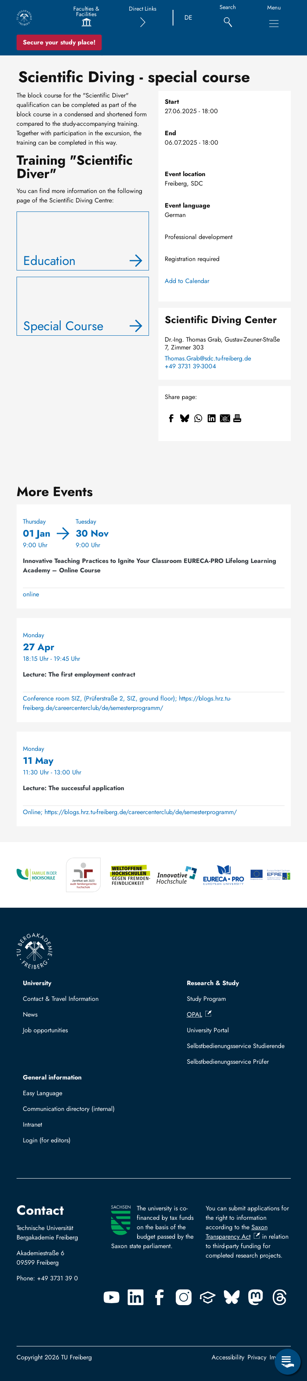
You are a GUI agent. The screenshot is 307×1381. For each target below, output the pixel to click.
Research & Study (213, 982)
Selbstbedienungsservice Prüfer (228, 1061)
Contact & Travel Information (61, 998)
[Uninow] (208, 1297)
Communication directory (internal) (69, 1108)
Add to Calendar (187, 280)
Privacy (256, 1357)
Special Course (63, 326)
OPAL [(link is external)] (199, 1014)
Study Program (206, 998)
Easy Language (42, 1093)
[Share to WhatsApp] (198, 418)
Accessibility (228, 1357)
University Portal (208, 1030)
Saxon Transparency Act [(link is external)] (237, 1232)
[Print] (237, 418)
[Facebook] (159, 1297)
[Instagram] (184, 1297)
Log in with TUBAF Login (60, 1142)
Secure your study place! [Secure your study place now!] (59, 42)
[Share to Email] (225, 418)
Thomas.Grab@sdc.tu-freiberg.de (208, 358)
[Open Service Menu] (288, 1362)
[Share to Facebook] (171, 418)
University (37, 982)
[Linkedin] (135, 1297)
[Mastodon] (256, 1297)
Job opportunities (45, 1030)
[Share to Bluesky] (185, 418)
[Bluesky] (232, 1297)
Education (49, 261)
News (30, 1014)
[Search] (228, 17)
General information (52, 1077)
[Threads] (280, 1297)
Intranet (32, 1124)
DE (188, 17)
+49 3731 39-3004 (190, 366)
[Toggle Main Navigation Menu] (274, 23)
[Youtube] (111, 1297)
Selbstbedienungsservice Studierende (236, 1045)
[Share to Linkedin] (212, 418)
